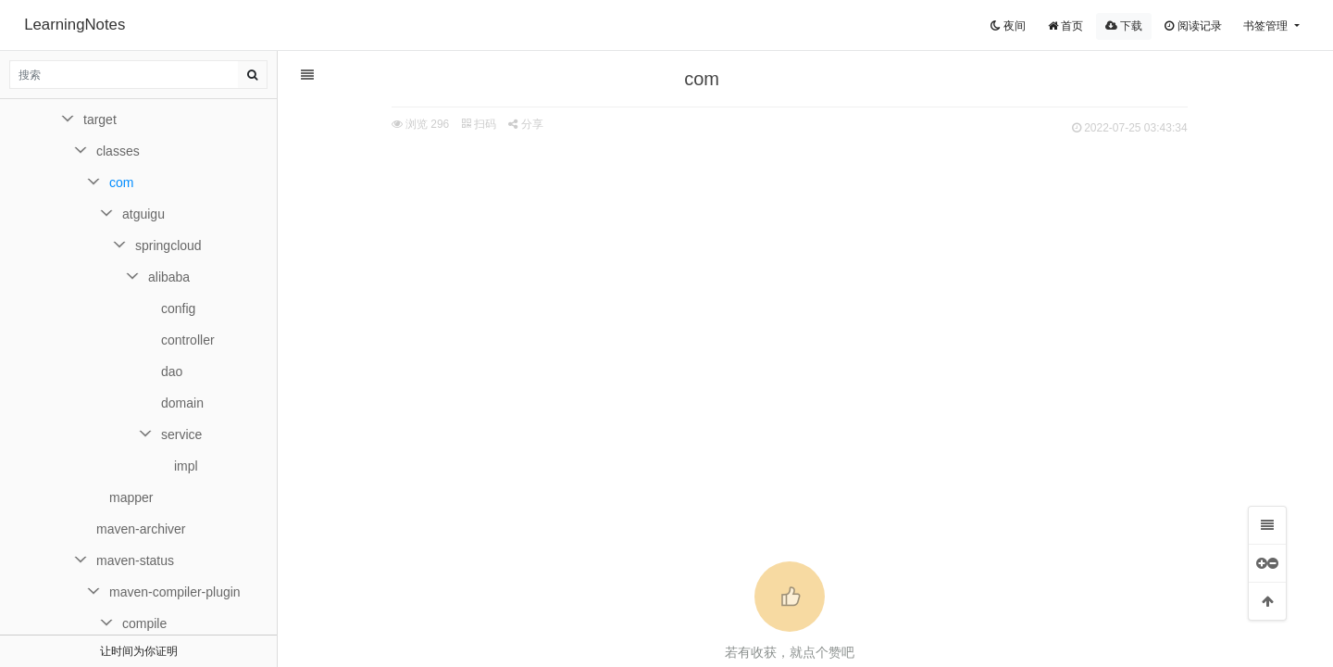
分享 (533, 124)
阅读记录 (1193, 25)
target (100, 119)
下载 (1123, 25)
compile (144, 623)
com (121, 182)
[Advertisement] (796, 279)
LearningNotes (74, 24)
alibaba (169, 277)
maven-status (135, 560)
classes (118, 151)
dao (171, 371)
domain (182, 403)
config (178, 308)
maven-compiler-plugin (175, 592)
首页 (1065, 25)
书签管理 (1266, 25)
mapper (131, 497)
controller (188, 340)
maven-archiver (140, 529)
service (181, 434)
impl (186, 466)
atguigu (143, 214)
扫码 (486, 124)
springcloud (168, 245)
